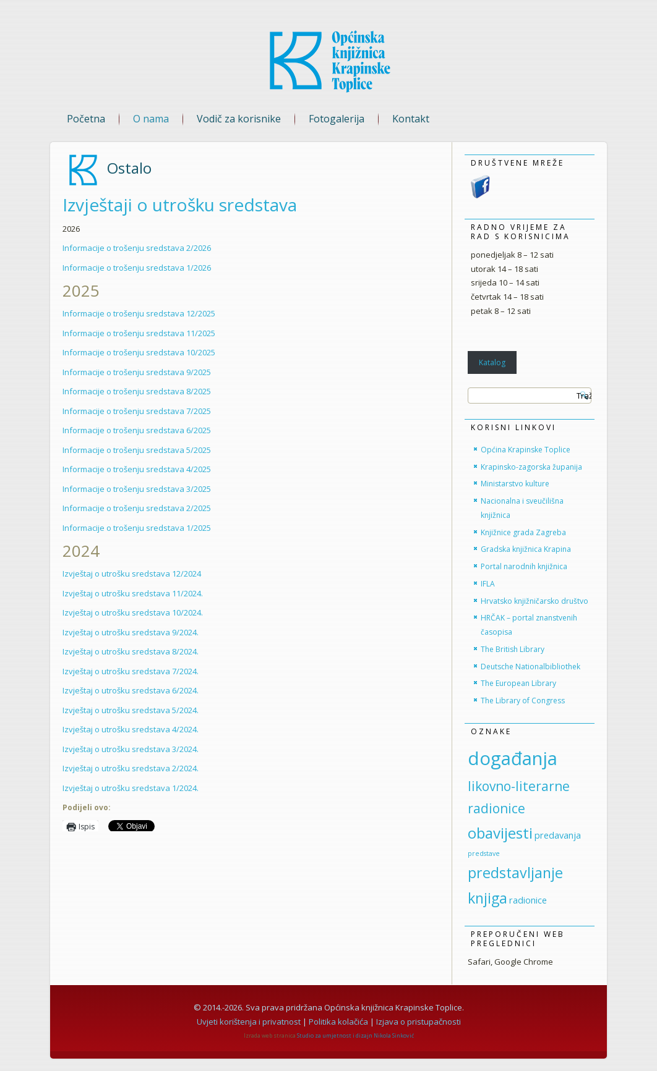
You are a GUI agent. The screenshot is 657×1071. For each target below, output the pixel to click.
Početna (86, 118)
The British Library (512, 649)
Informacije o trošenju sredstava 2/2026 (136, 247)
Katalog (492, 362)
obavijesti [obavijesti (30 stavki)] (500, 833)
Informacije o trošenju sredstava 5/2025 (136, 449)
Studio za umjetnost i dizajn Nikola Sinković (355, 1035)
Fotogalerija (336, 118)
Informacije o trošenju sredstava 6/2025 (136, 430)
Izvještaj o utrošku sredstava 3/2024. (130, 749)
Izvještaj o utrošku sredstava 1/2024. (130, 788)
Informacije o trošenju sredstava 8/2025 (136, 391)
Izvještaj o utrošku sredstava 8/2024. (130, 651)
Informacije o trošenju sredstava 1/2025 (136, 527)
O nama (151, 118)
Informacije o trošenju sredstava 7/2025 (136, 411)
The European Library (518, 683)
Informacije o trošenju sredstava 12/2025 (138, 313)
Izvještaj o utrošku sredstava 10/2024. (132, 612)
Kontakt (410, 118)
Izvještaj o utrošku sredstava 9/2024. (130, 632)
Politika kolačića (338, 1021)
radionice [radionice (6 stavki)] (528, 900)
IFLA (488, 583)
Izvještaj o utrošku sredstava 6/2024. (130, 690)
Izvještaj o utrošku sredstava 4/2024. (130, 729)
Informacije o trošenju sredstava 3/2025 (136, 488)
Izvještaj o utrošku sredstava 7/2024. (130, 671)
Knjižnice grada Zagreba (523, 532)
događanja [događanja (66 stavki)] (512, 758)
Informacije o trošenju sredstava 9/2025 (136, 372)
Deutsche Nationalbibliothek (530, 666)
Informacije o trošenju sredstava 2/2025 (136, 508)
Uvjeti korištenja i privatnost (249, 1021)
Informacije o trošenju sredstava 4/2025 (136, 469)
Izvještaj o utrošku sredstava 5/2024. (130, 710)
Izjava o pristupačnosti (418, 1021)
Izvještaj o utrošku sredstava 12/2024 (131, 573)
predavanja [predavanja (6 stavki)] (558, 835)
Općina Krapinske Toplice (525, 449)
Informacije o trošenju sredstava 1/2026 (136, 267)
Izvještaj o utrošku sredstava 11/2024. (132, 593)
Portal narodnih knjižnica (524, 566)
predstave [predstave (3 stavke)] (484, 853)
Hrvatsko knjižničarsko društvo (534, 601)
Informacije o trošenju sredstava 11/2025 (138, 333)
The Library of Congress (523, 700)
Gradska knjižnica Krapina (526, 549)
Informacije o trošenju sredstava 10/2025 (138, 352)
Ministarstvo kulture (515, 483)
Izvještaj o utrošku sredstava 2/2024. (130, 768)
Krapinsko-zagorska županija (531, 467)
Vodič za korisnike (239, 118)
